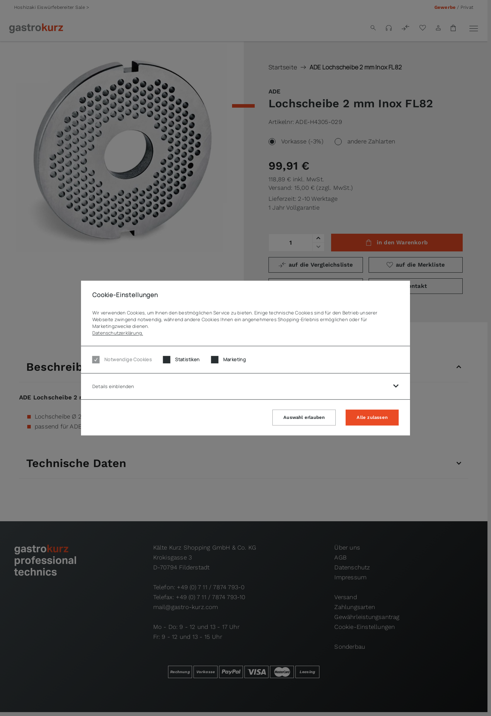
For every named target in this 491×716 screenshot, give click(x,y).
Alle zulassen (372, 417)
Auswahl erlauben (304, 417)
